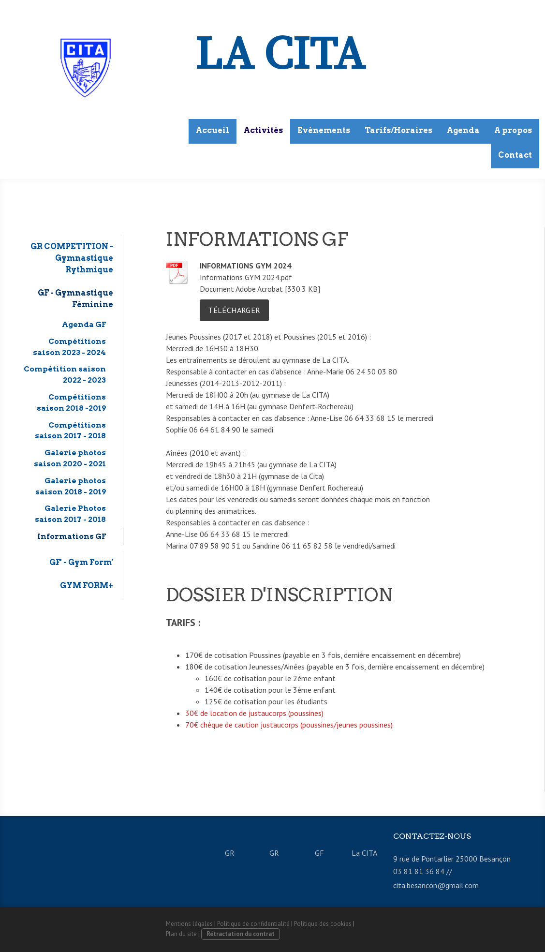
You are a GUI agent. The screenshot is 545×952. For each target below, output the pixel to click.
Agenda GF (84, 324)
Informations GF (71, 536)
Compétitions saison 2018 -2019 (71, 402)
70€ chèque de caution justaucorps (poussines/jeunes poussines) (289, 724)
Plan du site (181, 934)
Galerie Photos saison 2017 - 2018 (70, 514)
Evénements (323, 130)
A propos (513, 130)
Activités (263, 130)
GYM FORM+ (86, 585)
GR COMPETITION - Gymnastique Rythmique (71, 258)
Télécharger (234, 310)
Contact (515, 155)
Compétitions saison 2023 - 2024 (69, 347)
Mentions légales (189, 924)
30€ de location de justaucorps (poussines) (255, 713)
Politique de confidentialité (253, 924)
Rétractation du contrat (240, 934)
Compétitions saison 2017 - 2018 (70, 430)
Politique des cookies (323, 924)
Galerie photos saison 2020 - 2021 (70, 458)
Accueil (212, 130)
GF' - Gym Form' (81, 562)
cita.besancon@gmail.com (436, 885)
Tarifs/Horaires (398, 130)
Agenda (463, 130)
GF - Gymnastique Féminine (75, 298)
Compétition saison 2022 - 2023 (65, 374)
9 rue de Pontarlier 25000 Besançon (452, 858)
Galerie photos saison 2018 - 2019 (70, 486)
